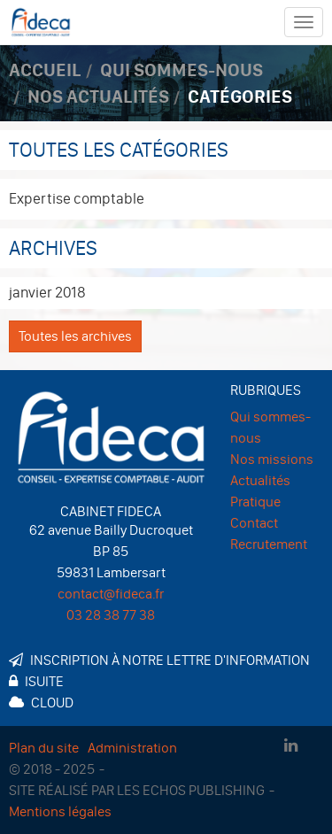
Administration (132, 747)
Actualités (260, 480)
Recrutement (268, 544)
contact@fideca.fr (111, 593)
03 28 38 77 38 (110, 614)
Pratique (255, 501)
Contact (254, 522)
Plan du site (44, 747)
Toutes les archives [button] (75, 336)
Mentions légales (60, 811)
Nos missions (271, 459)
